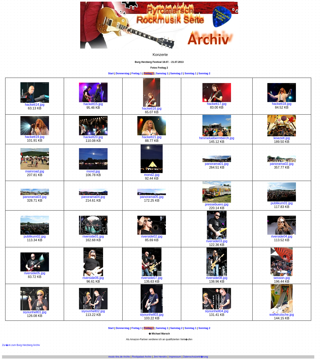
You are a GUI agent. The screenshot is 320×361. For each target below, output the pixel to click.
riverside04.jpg (281, 235)
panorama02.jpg (281, 162)
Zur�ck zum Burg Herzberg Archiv (21, 345)
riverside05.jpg (34, 272)
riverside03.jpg (216, 240)
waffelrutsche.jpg (281, 313)
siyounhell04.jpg (216, 310)
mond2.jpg (152, 173)
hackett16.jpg (151, 107)
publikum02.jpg (34, 235)
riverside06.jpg (93, 276)
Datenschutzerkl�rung (195, 356)
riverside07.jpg (151, 276)
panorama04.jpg (93, 195)
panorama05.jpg (151, 195)
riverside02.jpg (151, 235)
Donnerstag (122, 73)
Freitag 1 (136, 73)
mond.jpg (93, 170)
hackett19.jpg (34, 135)
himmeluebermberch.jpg (216, 136)
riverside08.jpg (216, 276)
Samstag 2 (176, 73)
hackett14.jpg (34, 103)
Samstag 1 (162, 73)
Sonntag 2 (204, 73)
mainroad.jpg (34, 170)
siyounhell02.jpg (93, 310)
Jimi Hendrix (160, 356)
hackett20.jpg (93, 135)
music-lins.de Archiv (119, 356)
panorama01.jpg (216, 162)
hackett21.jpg (151, 135)
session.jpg (282, 276)
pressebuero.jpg (216, 203)
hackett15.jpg (93, 102)
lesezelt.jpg (281, 136)
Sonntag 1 (190, 73)
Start (111, 73)
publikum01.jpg (281, 202)
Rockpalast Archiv (141, 356)
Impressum (175, 356)
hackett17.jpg (216, 102)
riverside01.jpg (93, 235)
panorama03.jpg (34, 195)
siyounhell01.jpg (34, 311)
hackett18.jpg (281, 102)
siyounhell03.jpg (151, 313)
